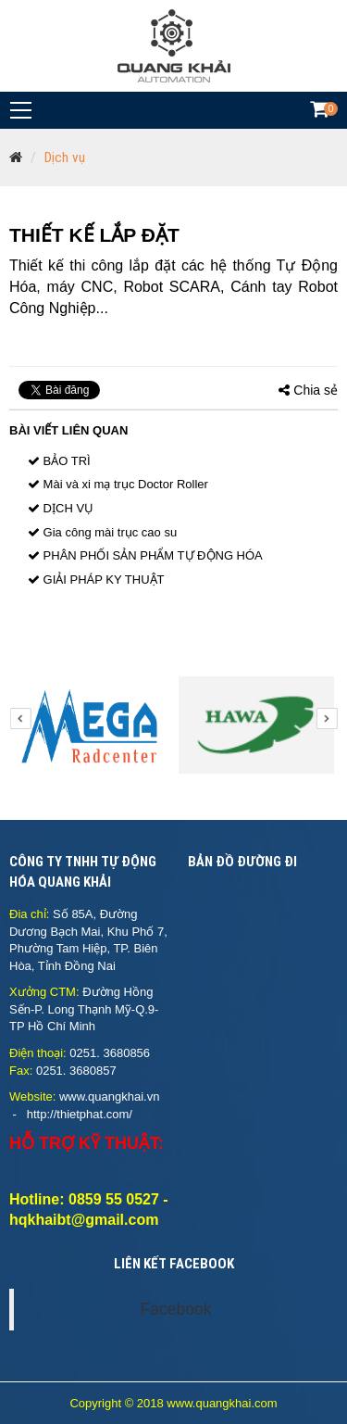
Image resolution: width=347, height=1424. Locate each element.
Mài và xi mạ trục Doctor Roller (118, 484)
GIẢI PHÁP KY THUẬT (96, 579)
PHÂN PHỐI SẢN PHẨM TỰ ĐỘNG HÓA (145, 555)
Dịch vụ (64, 157)
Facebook (176, 1309)
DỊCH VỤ (60, 508)
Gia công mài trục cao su (102, 532)
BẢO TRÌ (59, 461)
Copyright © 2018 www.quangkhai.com (173, 1403)
